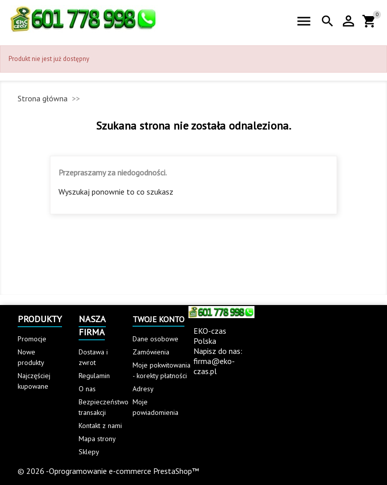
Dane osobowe (155, 338)
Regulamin (94, 375)
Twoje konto (158, 319)
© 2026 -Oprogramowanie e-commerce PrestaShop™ (108, 471)
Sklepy (89, 451)
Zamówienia (151, 351)
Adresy (143, 388)
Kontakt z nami (100, 425)
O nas (87, 388)
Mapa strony (97, 438)
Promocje (32, 338)
